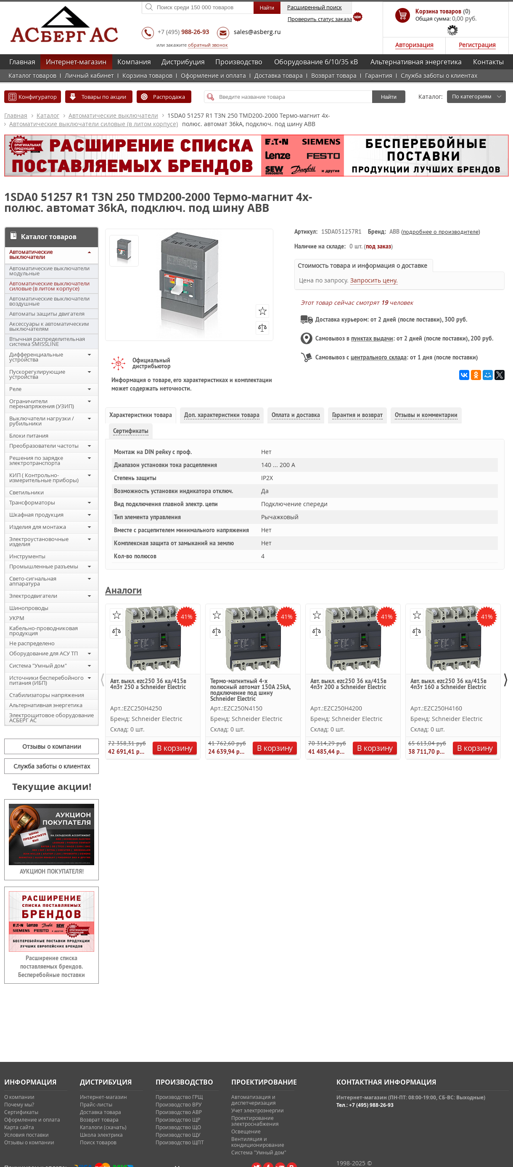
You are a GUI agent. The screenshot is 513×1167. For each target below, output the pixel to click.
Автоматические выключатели (113, 115)
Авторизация (414, 45)
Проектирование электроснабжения (255, 1120)
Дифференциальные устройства (36, 357)
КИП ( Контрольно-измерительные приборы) (44, 477)
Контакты (488, 61)
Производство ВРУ (178, 1104)
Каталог (48, 115)
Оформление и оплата (213, 75)
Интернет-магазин (76, 61)
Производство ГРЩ (179, 1096)
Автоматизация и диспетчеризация (253, 1099)
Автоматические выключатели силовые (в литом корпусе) (93, 124)
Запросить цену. (374, 280)
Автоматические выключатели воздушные (49, 301)
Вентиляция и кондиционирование (257, 1141)
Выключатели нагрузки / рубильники (41, 421)
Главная (22, 61)
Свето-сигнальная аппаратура (32, 581)
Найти (389, 97)
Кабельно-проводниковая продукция (43, 630)
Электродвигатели (33, 595)
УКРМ (16, 618)
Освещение (246, 1131)
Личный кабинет (89, 75)
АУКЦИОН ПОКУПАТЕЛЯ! (52, 871)
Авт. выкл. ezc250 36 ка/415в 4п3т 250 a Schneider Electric (148, 684)
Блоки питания (28, 435)
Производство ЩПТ (180, 1142)
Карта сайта (19, 1127)
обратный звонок (208, 45)
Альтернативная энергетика (416, 61)
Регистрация (477, 45)
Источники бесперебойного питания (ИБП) (46, 680)
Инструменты (27, 556)
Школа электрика (101, 1134)
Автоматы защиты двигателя (47, 313)
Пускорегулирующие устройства (37, 374)
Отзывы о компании (51, 746)
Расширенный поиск (314, 7)
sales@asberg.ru (257, 32)
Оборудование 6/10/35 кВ (316, 61)
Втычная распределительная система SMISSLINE (47, 341)
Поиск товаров (98, 1142)
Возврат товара (334, 75)
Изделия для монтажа (37, 527)
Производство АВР (179, 1112)
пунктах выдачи (372, 338)
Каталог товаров (32, 75)
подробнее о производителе (441, 231)
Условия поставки (26, 1134)
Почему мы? (19, 1104)
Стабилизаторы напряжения (46, 695)
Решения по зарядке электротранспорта (36, 460)
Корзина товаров (147, 75)
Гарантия (378, 75)
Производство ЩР (178, 1119)
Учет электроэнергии (257, 1110)
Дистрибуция (183, 61)
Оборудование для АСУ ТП (43, 653)
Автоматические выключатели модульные (49, 270)
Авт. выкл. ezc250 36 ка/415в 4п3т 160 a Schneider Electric (448, 684)
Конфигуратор (38, 96)
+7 (183, 32)
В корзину (175, 748)
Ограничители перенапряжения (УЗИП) (41, 403)
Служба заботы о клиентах (439, 75)
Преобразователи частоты (44, 445)
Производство (238, 61)
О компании (19, 1096)
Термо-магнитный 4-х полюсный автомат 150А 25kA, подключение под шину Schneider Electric (250, 689)
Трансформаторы (32, 502)
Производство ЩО (178, 1127)
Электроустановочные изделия (39, 541)
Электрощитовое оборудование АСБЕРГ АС (51, 717)
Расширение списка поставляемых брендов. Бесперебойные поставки (51, 966)
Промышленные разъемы (43, 566)
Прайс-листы (96, 1104)
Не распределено (32, 643)
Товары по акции (104, 96)
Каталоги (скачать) (103, 1127)
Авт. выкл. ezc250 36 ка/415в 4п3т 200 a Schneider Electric (348, 684)
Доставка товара (278, 75)
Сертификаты (21, 1112)
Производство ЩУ (178, 1134)
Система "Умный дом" (38, 665)
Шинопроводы (28, 608)
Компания (134, 61)
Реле (15, 389)
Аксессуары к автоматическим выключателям (49, 326)
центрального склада (379, 357)
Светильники (26, 492)
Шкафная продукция (36, 514)
